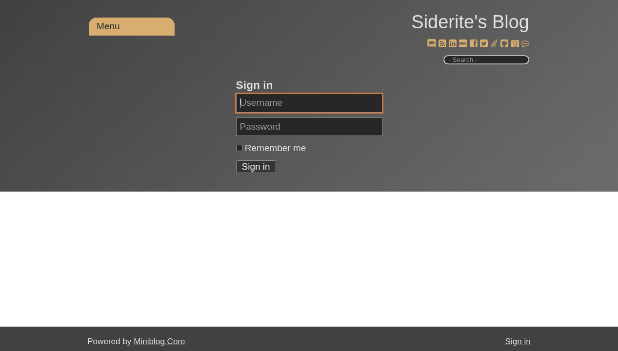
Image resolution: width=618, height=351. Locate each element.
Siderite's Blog (470, 22)
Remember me (275, 148)
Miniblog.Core (159, 341)
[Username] (309, 103)
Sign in (518, 341)
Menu (108, 26)
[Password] (309, 126)
